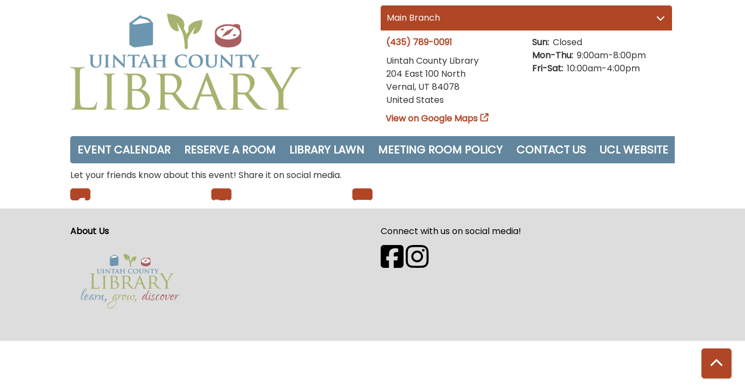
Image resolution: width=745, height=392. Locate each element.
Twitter (221, 194)
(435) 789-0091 (419, 42)
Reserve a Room (230, 149)
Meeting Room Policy (440, 149)
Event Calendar (123, 149)
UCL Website (634, 149)
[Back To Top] (716, 363)
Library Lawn (326, 149)
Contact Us (551, 149)
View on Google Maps (432, 118)
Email (362, 194)
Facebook (80, 194)
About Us (89, 231)
